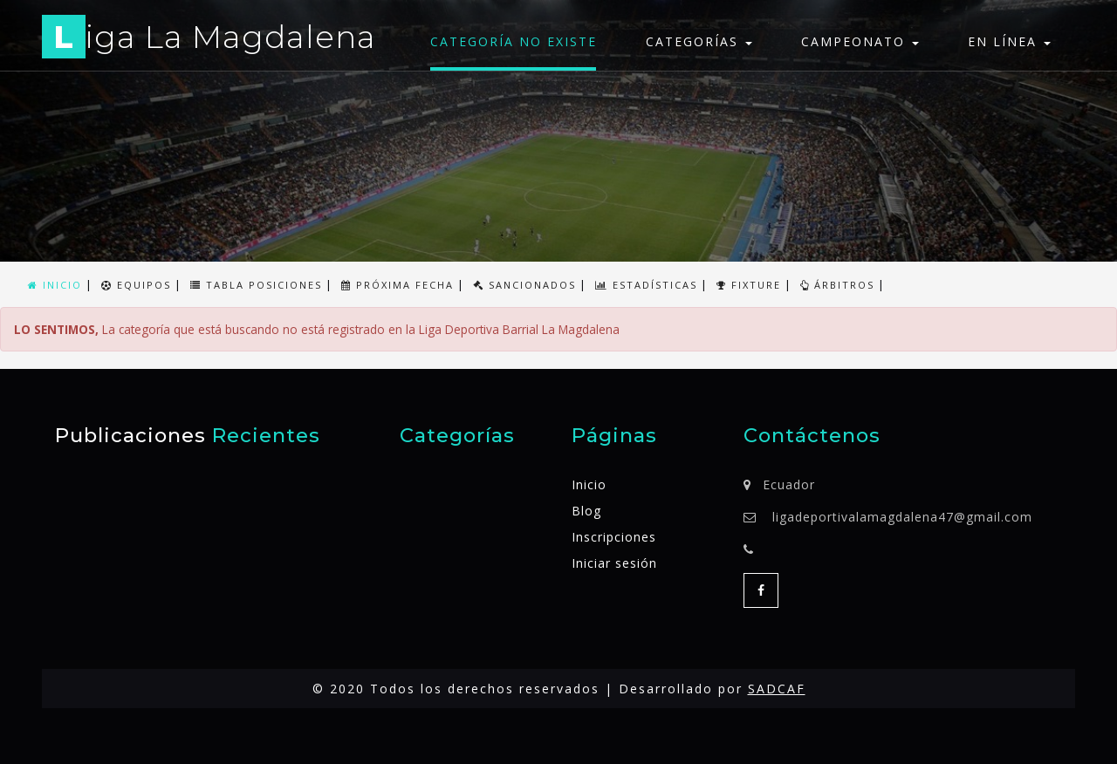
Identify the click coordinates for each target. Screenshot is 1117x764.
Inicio (589, 484)
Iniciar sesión (614, 563)
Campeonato (860, 41)
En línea (1009, 41)
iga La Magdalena (209, 39)
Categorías (699, 41)
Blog (586, 510)
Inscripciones (614, 537)
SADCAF (776, 688)
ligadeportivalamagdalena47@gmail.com (902, 516)
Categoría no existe (513, 41)
